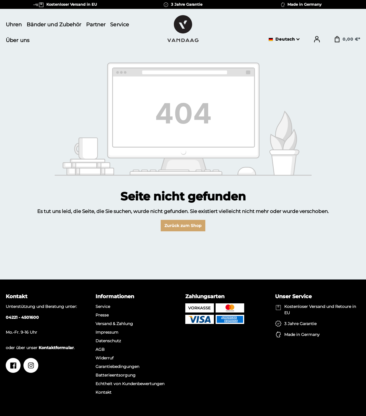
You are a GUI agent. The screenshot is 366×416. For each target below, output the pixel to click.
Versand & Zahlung (114, 323)
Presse (102, 315)
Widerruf (105, 358)
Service (103, 306)
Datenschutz (108, 340)
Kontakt (104, 392)
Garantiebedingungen (117, 366)
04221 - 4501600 (22, 317)
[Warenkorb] (347, 39)
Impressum (107, 332)
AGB (100, 349)
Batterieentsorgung (116, 375)
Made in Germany (302, 334)
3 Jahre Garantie (300, 323)
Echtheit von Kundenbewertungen (130, 383)
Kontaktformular (56, 347)
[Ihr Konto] (316, 39)
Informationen (115, 296)
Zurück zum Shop (183, 225)
